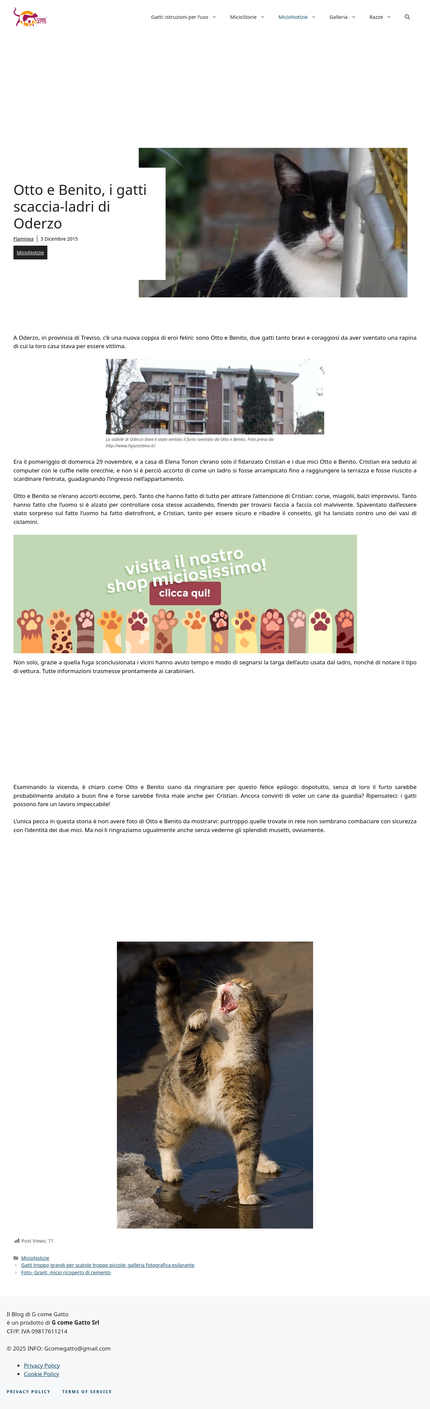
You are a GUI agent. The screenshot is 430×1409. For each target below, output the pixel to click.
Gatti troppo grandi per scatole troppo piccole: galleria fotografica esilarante (108, 1265)
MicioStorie (251, 17)
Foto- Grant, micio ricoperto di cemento (66, 1272)
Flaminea (23, 239)
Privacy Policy (42, 1365)
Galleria (346, 17)
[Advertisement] (215, 84)
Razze (384, 17)
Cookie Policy (41, 1374)
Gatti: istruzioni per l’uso (187, 17)
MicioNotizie (300, 17)
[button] (407, 17)
